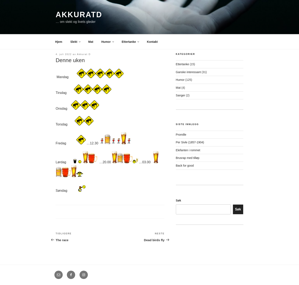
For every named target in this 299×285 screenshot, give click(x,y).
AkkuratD (79, 14)
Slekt (75, 41)
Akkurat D (84, 54)
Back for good (185, 165)
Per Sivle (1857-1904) (190, 142)
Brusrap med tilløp (188, 158)
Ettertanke (131, 41)
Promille (181, 134)
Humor (108, 41)
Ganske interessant (188, 72)
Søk (178, 200)
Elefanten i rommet (188, 150)
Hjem (58, 41)
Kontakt (152, 41)
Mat (90, 41)
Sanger (180, 95)
